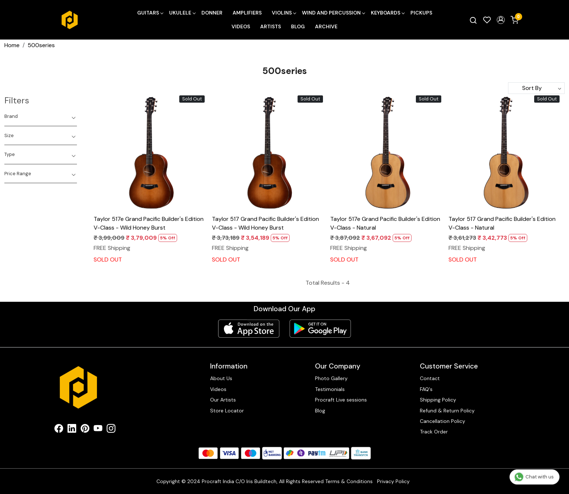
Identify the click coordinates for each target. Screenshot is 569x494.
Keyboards (387, 12)
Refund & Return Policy (447, 410)
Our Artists (223, 399)
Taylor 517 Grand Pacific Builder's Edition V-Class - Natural (502, 223)
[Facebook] (59, 430)
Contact (430, 378)
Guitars (150, 12)
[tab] (40, 116)
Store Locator (227, 410)
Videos (241, 26)
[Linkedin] (72, 430)
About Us (221, 378)
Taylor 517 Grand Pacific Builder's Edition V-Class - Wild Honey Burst (265, 223)
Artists (270, 26)
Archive (326, 26)
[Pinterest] (85, 430)
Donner (211, 12)
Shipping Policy (438, 399)
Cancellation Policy (442, 421)
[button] (501, 20)
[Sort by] (536, 88)
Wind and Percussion (333, 12)
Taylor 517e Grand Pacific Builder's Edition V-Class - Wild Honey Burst (149, 223)
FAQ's (426, 389)
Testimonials (330, 389)
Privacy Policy (393, 481)
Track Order (434, 431)
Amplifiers (247, 12)
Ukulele (182, 12)
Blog (298, 26)
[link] (473, 20)
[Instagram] (111, 430)
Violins (284, 12)
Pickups (421, 12)
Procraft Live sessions (341, 399)
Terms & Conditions (349, 481)
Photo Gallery (331, 378)
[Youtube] (98, 430)
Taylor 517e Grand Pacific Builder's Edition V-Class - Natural (385, 223)
